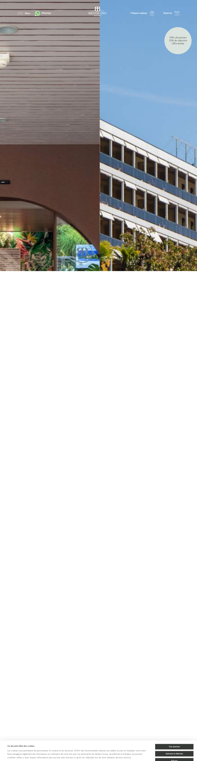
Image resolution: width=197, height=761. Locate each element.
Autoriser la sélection (174, 737)
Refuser (174, 744)
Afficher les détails (115, 755)
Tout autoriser (174, 730)
